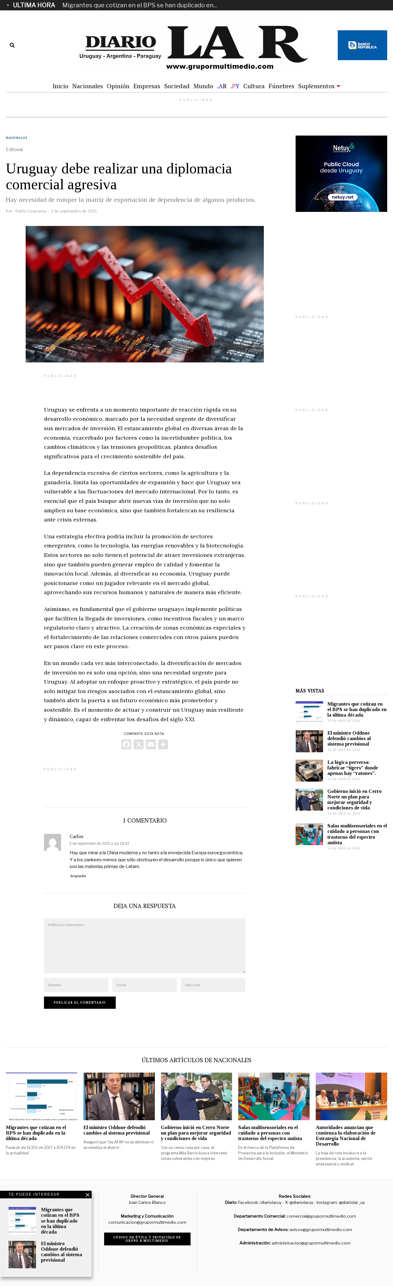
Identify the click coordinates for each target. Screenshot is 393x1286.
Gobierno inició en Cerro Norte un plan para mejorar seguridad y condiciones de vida (354, 799)
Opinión (118, 86)
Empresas (146, 86)
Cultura (254, 86)
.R (222, 86)
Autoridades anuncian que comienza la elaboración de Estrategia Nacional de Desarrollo (346, 1135)
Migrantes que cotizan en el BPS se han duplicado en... (139, 5)
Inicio (60, 86)
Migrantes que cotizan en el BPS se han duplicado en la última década (357, 709)
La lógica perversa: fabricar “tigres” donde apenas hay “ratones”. (352, 767)
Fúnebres (281, 86)
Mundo (203, 86)
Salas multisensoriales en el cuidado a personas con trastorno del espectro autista (357, 834)
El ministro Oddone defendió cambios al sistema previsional (349, 738)
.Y (235, 86)
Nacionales (87, 86)
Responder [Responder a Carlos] (78, 876)
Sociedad (177, 86)
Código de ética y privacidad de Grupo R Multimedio (147, 1239)
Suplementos (316, 86)
